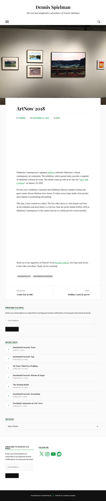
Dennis (22, 118)
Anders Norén (69, 495)
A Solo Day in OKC (24, 294)
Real (58, 118)
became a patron (62, 263)
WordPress (46, 495)
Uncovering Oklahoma (43, 276)
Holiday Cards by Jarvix (79, 294)
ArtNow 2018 (31, 108)
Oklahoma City (24, 276)
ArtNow (50, 172)
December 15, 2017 (41, 118)
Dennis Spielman (53, 7)
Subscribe (12, 329)
